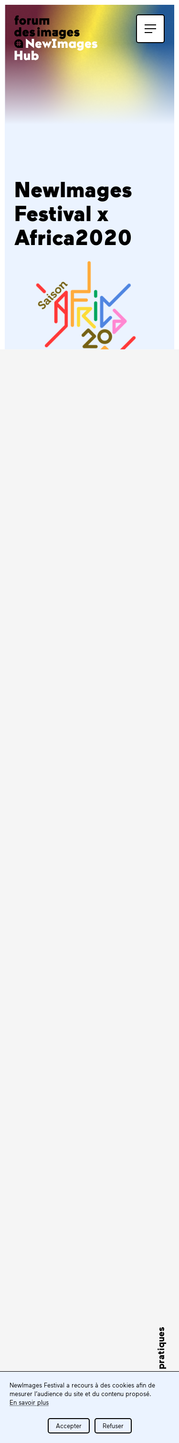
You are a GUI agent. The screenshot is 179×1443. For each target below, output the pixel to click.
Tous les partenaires (68, 1318)
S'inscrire (48, 1060)
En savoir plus (29, 1402)
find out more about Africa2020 (89, 838)
